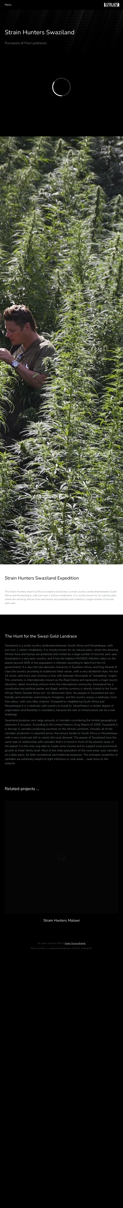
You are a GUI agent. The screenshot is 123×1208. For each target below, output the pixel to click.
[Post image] (61, 857)
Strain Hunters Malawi (61, 920)
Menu (8, 5)
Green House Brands (75, 943)
